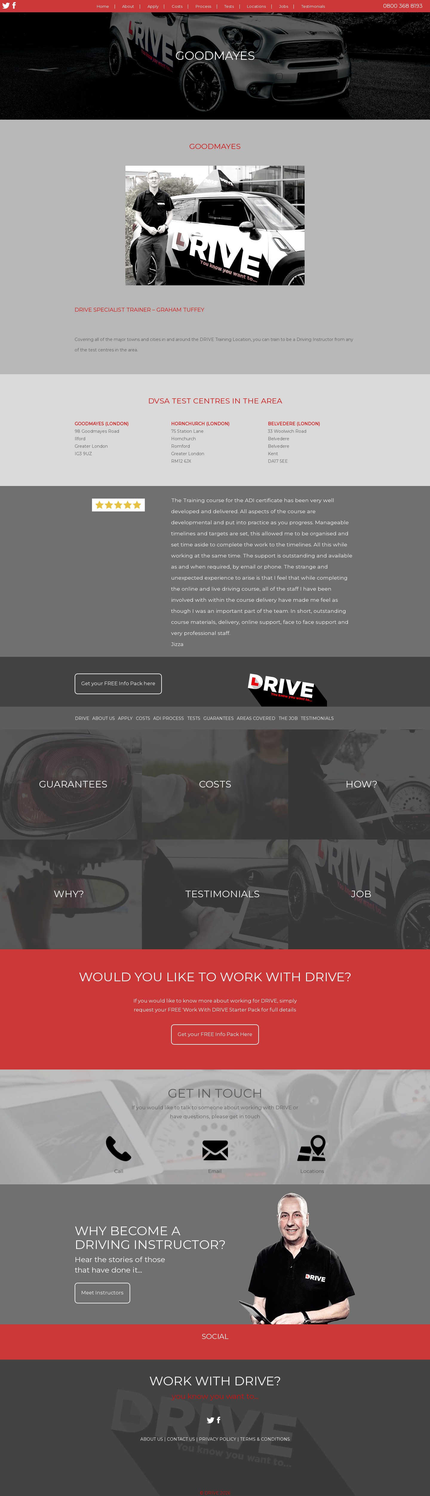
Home (103, 6)
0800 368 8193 (403, 5)
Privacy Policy (219, 1439)
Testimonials (313, 6)
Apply (153, 6)
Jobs (283, 6)
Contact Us (182, 1439)
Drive (82, 718)
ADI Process (168, 718)
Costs (177, 6)
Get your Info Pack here (118, 683)
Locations (256, 6)
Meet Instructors (102, 1293)
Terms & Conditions (265, 1439)
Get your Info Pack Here (215, 1034)
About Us (103, 718)
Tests (229, 6)
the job (288, 718)
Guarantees (218, 718)
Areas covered (256, 718)
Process (203, 6)
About (128, 6)
